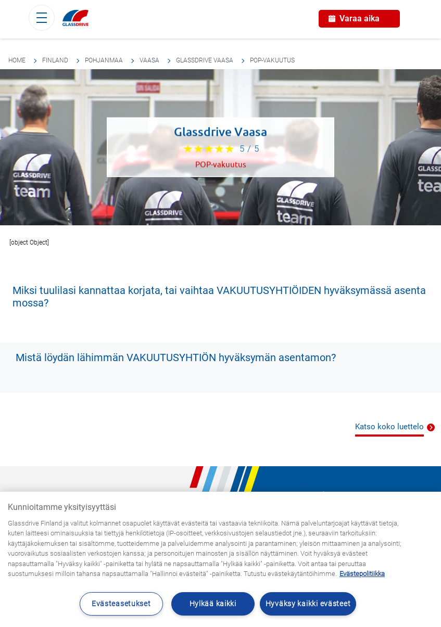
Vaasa (149, 60)
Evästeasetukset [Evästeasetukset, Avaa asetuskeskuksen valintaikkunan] (121, 603)
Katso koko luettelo (389, 426)
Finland (55, 60)
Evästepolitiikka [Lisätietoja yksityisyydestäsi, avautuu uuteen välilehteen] (362, 574)
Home (17, 60)
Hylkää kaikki (213, 603)
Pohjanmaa (104, 60)
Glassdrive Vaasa (204, 60)
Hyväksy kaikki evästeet (308, 603)
